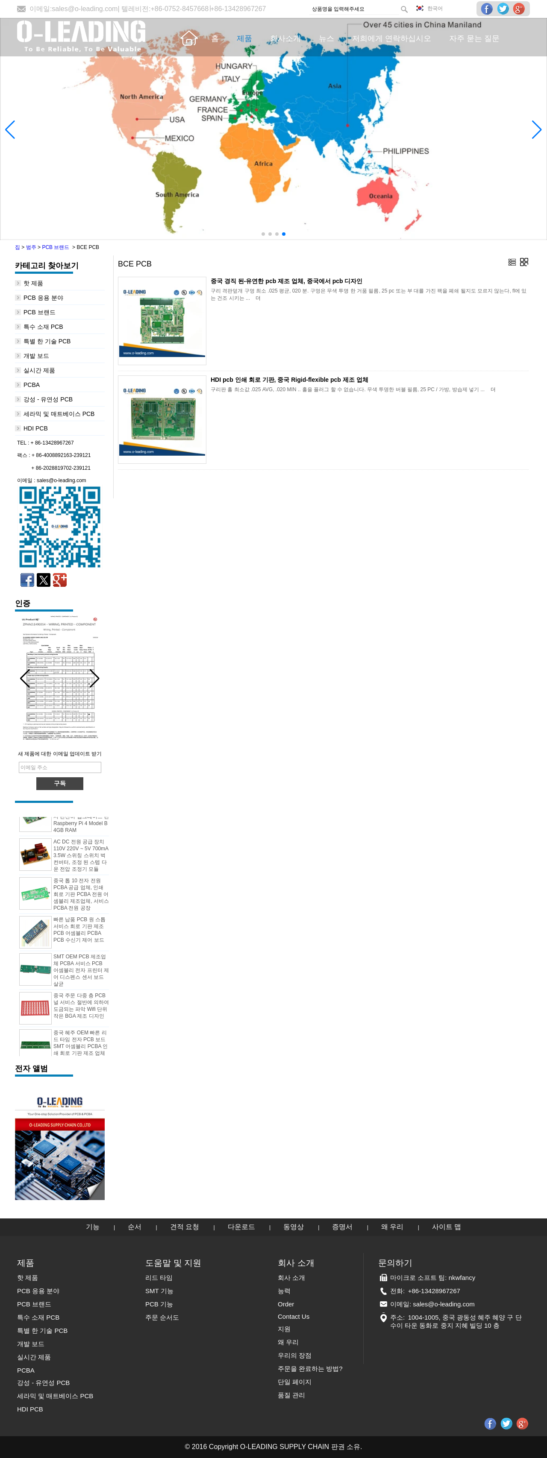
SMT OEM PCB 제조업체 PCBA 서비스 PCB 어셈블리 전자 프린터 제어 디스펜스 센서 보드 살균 (81, 972)
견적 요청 (184, 1226)
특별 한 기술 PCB (47, 341)
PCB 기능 (159, 1304)
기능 (93, 1226)
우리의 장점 (295, 1355)
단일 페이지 (295, 1381)
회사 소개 (291, 1277)
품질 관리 (291, 1395)
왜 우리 (392, 1226)
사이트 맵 (446, 1226)
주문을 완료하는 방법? (310, 1368)
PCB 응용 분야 (43, 297)
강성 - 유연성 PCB (48, 399)
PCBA (32, 384)
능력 (284, 1290)
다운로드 (241, 1226)
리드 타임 (159, 1277)
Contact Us (293, 1316)
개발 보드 (36, 355)
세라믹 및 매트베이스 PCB (59, 413)
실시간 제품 (39, 370)
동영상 (293, 1226)
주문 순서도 (162, 1317)
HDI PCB (36, 428)
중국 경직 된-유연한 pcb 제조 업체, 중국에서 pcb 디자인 (286, 281)
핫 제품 (33, 283)
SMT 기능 (159, 1290)
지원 (284, 1328)
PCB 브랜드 (55, 247)
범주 (31, 247)
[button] (263, 234)
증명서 (342, 1226)
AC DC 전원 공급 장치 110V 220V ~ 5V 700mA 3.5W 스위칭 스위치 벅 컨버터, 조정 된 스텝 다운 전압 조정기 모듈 (80, 857)
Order (286, 1304)
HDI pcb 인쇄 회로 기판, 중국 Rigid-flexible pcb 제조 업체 (289, 379)
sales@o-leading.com (85, 8)
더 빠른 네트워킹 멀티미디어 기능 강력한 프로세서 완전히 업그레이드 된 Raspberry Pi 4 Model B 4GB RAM (81, 818)
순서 (134, 1226)
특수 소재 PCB (43, 326)
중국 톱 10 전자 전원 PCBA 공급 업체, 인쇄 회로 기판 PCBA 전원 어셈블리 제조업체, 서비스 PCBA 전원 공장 (81, 896)
